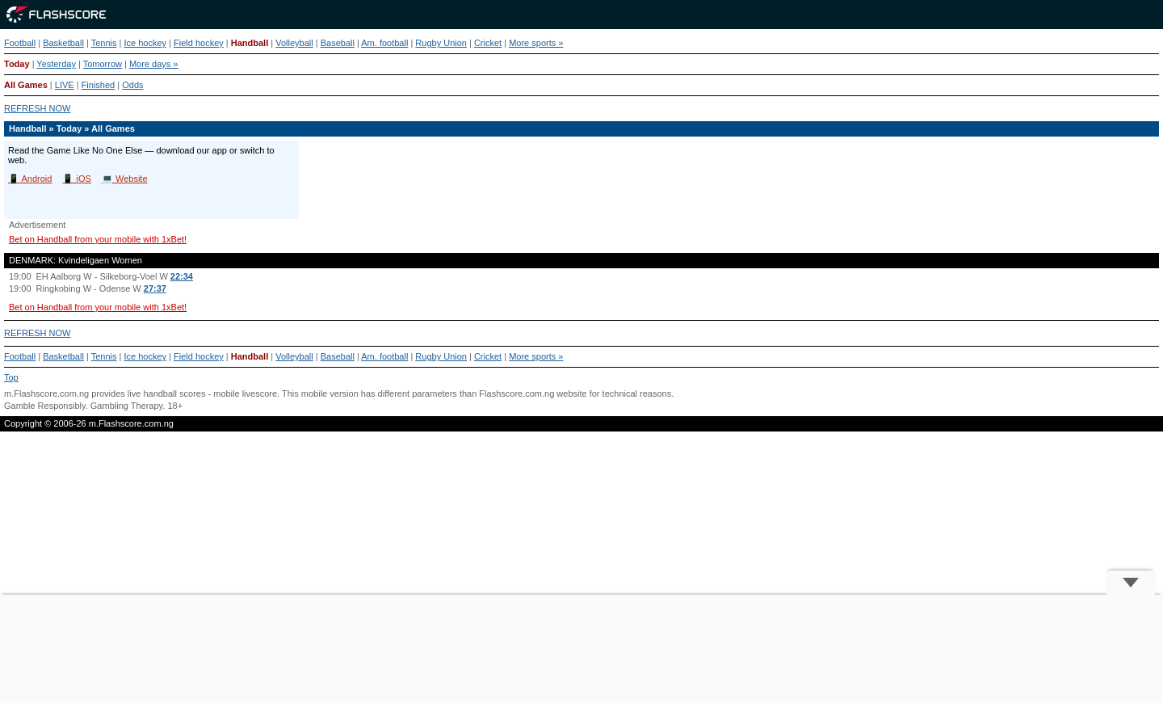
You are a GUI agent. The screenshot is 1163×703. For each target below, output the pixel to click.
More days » (153, 64)
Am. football (384, 43)
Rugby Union (441, 43)
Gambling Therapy (126, 405)
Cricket (488, 43)
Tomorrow (102, 64)
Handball (249, 43)
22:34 (181, 276)
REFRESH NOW (37, 108)
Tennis (104, 43)
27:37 (155, 288)
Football (20, 43)
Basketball (63, 43)
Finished (98, 85)
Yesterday (56, 64)
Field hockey (199, 43)
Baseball (338, 43)
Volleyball (294, 43)
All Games (26, 85)
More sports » (536, 43)
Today (17, 64)
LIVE (64, 85)
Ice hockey (145, 43)
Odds (132, 85)
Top (11, 377)
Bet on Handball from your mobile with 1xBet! (98, 239)
